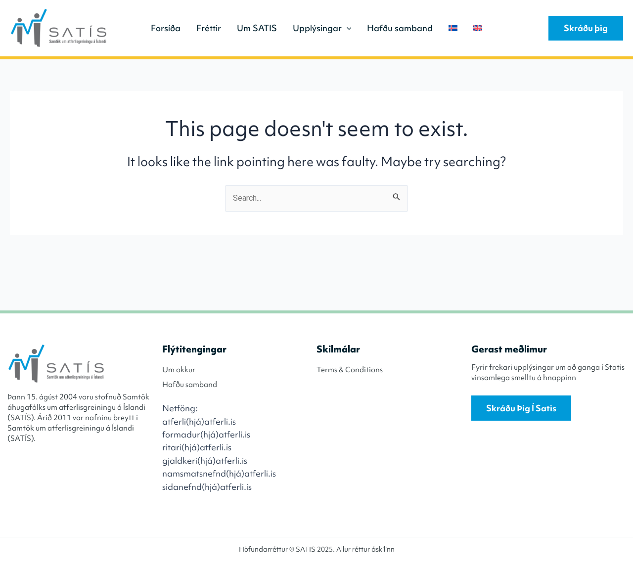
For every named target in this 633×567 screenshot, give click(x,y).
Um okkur (178, 370)
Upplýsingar (322, 28)
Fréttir (208, 28)
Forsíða (166, 28)
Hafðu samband (400, 28)
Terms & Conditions (349, 370)
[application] (347, 28)
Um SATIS (257, 28)
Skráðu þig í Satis (521, 408)
